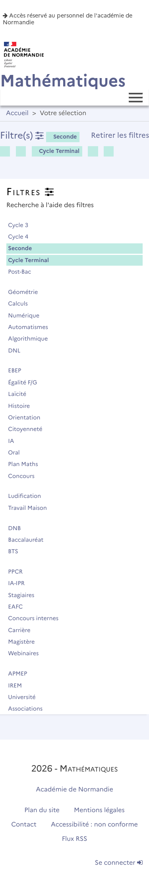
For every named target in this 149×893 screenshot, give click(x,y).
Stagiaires (24, 595)
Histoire (22, 405)
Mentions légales (99, 810)
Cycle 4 (21, 236)
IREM (18, 685)
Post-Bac (23, 271)
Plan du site (41, 810)
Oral (17, 452)
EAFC (19, 606)
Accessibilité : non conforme (94, 824)
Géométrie (26, 292)
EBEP (18, 370)
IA (14, 441)
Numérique (27, 315)
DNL (17, 350)
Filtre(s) (22, 135)
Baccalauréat (29, 539)
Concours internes (37, 618)
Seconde (62, 136)
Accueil (17, 113)
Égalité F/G (26, 382)
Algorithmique (31, 338)
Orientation (27, 417)
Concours (24, 476)
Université (25, 697)
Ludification (28, 495)
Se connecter (119, 863)
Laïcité (20, 394)
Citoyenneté (28, 429)
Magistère (25, 641)
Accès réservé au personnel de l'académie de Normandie (67, 19)
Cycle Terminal (56, 151)
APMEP (21, 673)
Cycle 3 (21, 225)
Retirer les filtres (120, 135)
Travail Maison (31, 507)
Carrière (22, 630)
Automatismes (31, 327)
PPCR (19, 571)
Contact (24, 824)
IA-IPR (19, 583)
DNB (18, 528)
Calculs (21, 303)
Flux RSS (74, 839)
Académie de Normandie (74, 789)
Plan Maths (26, 464)
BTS (16, 551)
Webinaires (27, 653)
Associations (29, 708)
